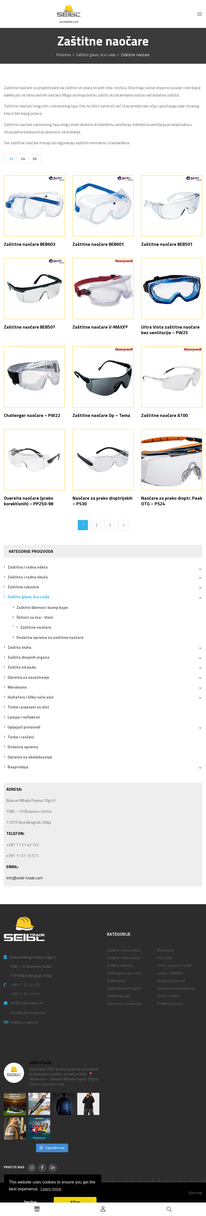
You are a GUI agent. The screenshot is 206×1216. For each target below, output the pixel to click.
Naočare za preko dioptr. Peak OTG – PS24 (171, 501)
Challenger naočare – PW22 (32, 415)
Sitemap (195, 1193)
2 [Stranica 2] (97, 525)
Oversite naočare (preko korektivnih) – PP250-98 (28, 501)
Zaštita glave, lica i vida (96, 55)
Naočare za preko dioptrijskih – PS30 (102, 501)
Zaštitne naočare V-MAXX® (100, 326)
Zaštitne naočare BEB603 (29, 244)
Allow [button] (75, 1202)
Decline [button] (30, 1202)
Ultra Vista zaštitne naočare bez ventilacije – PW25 (170, 329)
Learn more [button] (51, 1189)
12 (11, 158)
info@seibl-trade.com (24, 878)
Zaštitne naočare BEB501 (167, 244)
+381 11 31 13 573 (25, 993)
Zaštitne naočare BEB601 (98, 244)
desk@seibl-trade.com (27, 1012)
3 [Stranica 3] (110, 525)
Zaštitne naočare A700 (164, 415)
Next (123, 525)
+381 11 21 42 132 (25, 984)
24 (23, 158)
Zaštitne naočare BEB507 (29, 326)
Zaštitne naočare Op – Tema (101, 415)
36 (34, 158)
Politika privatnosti (24, 1022)
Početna (63, 55)
